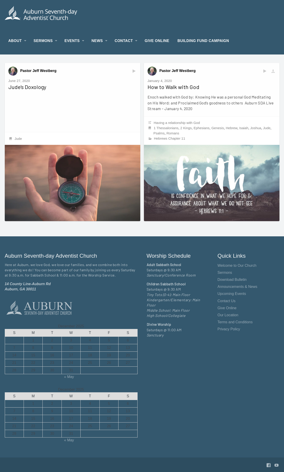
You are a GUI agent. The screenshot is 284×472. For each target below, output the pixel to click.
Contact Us (226, 301)
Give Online (157, 41)
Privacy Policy (228, 329)
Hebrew (231, 128)
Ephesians (202, 128)
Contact (124, 41)
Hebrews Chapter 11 (169, 138)
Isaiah (243, 128)
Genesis (217, 128)
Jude (18, 139)
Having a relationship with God (177, 123)
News (97, 41)
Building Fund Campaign (203, 41)
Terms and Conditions (235, 322)
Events (72, 41)
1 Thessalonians (166, 128)
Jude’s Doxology (27, 87)
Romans (172, 133)
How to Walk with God (173, 87)
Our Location (227, 315)
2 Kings (186, 128)
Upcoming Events (231, 294)
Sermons (43, 41)
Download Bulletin (232, 280)
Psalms (159, 133)
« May (69, 377)
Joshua (255, 128)
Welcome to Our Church (236, 265)
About (15, 41)
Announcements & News (237, 287)
